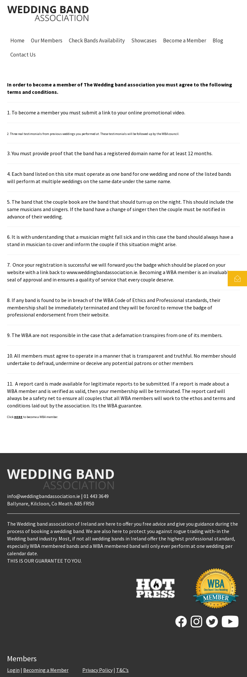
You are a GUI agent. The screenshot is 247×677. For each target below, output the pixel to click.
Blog (218, 40)
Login (13, 670)
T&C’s (122, 670)
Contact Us (23, 54)
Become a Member (184, 40)
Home (17, 40)
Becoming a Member (46, 670)
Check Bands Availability (97, 40)
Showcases (144, 40)
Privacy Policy (97, 670)
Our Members (46, 40)
